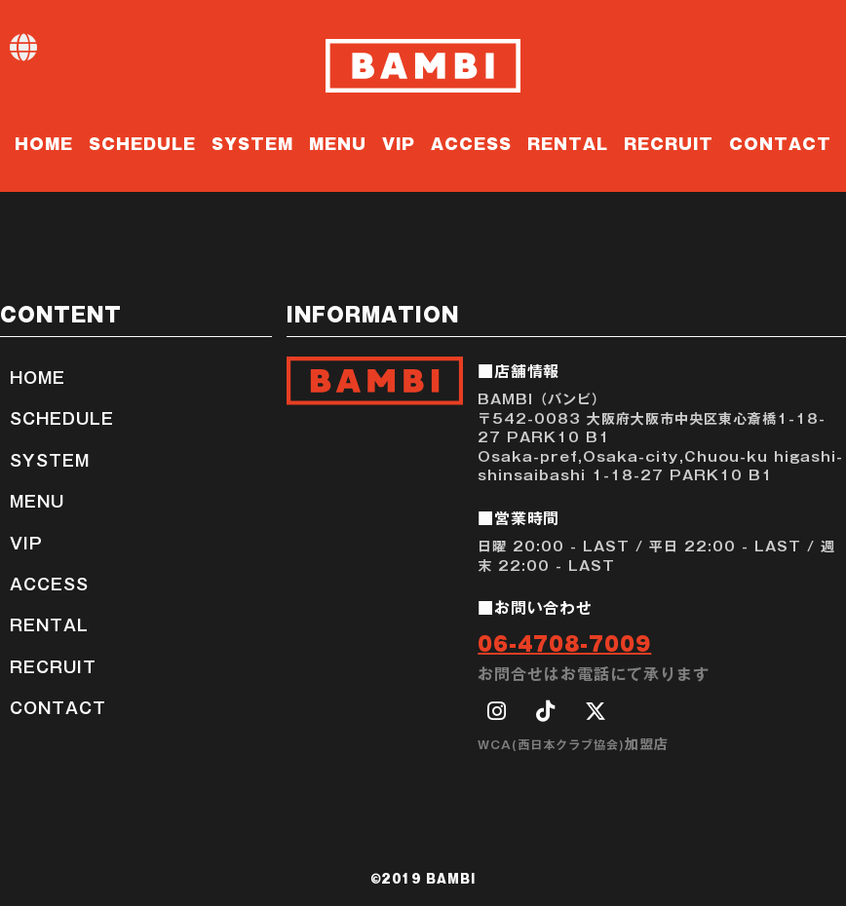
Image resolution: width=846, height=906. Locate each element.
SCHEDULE (142, 142)
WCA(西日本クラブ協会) (551, 743)
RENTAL (567, 142)
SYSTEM (252, 142)
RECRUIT (668, 142)
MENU (337, 142)
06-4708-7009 (564, 642)
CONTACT (780, 142)
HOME (44, 142)
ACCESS (471, 142)
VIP (398, 142)
